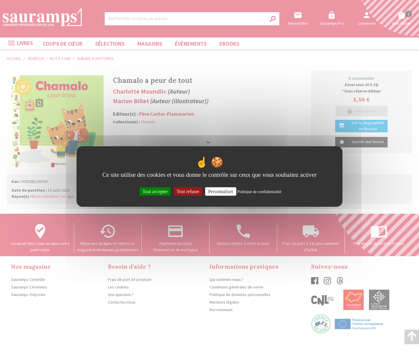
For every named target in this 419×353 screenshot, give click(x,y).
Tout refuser (188, 191)
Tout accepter (155, 191)
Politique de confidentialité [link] (259, 192)
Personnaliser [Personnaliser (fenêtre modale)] (220, 191)
